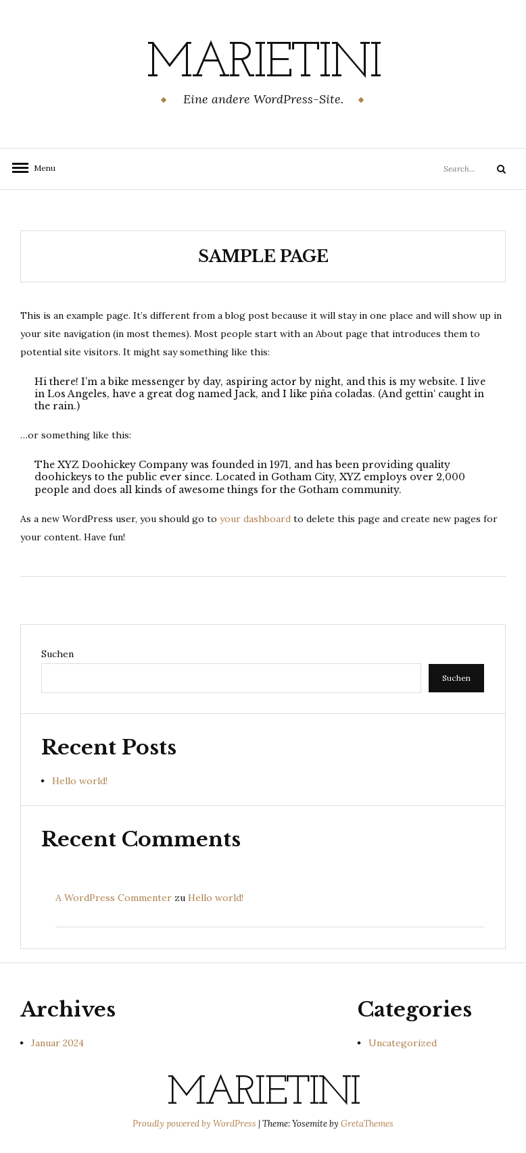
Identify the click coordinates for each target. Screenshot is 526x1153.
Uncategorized (402, 1043)
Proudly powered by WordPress (195, 1123)
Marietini (263, 64)
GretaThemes (367, 1123)
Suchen (57, 654)
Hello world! (79, 781)
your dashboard (255, 519)
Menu (40, 168)
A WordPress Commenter (113, 898)
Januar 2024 (57, 1043)
